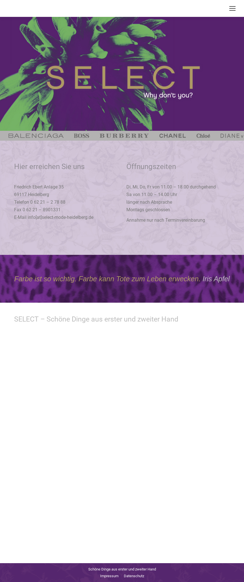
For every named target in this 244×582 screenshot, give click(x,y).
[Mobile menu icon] (232, 8)
